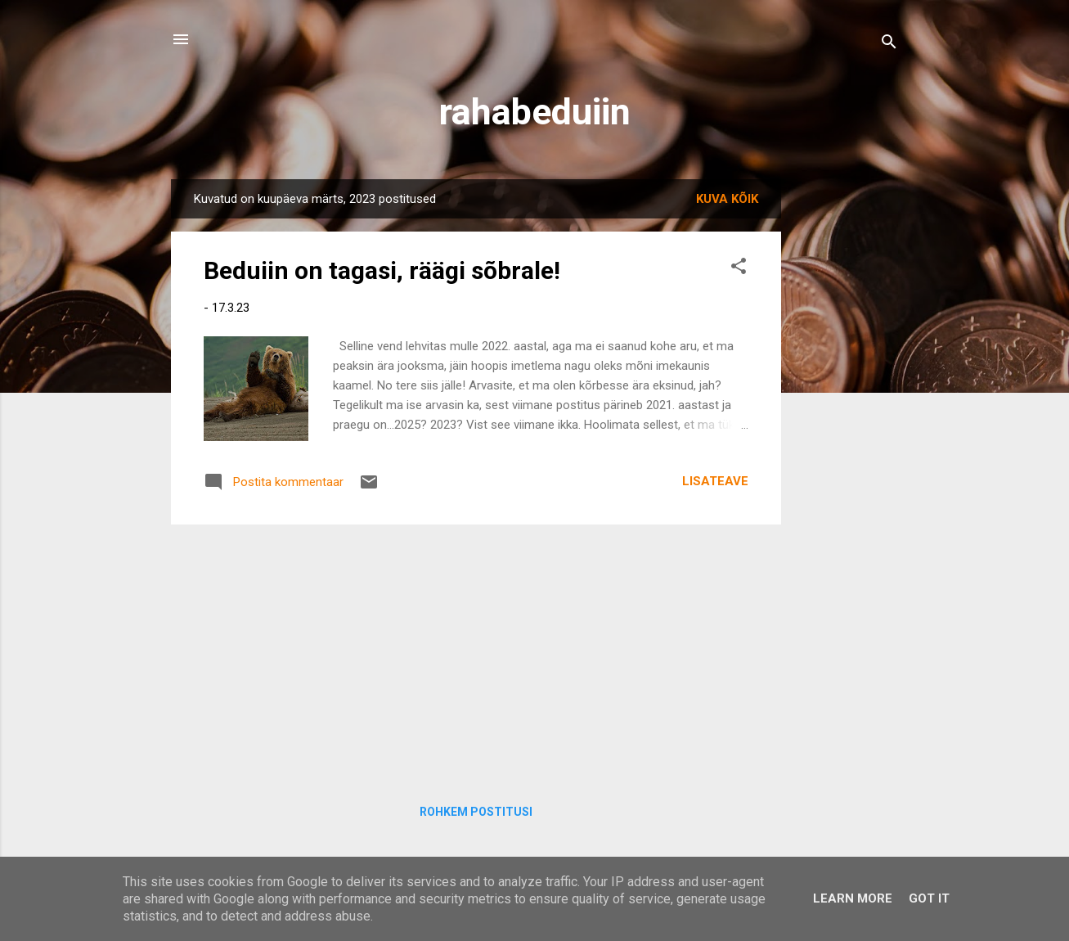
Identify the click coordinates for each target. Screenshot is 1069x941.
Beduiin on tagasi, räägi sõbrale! (382, 270)
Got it (929, 898)
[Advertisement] (476, 652)
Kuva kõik (727, 198)
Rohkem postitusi (476, 811)
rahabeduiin (535, 111)
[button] (738, 268)
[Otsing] (889, 45)
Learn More (852, 898)
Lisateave (715, 481)
